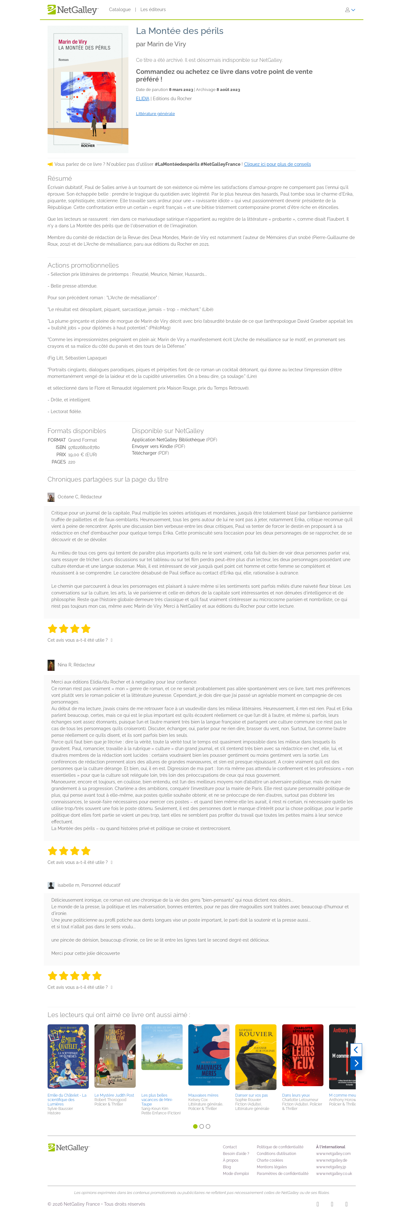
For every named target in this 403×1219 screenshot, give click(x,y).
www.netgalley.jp (331, 1167)
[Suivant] (356, 1063)
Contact (230, 1147)
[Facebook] (332, 1205)
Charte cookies (270, 1160)
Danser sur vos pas (251, 1095)
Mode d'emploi (236, 1173)
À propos (230, 1160)
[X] (346, 1205)
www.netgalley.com (333, 1153)
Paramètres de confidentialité (283, 1173)
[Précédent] (356, 1050)
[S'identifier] (350, 10)
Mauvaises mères (203, 1095)
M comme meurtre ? (347, 1095)
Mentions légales (272, 1167)
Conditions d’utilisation (276, 1153)
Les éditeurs (153, 9)
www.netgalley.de (331, 1160)
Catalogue (120, 9)
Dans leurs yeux (296, 1095)
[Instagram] (318, 1205)
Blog (227, 1167)
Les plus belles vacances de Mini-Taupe (157, 1099)
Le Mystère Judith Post (114, 1095)
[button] (68, 1057)
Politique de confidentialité (280, 1147)
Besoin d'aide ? (236, 1153)
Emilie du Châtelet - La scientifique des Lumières (67, 1099)
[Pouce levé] (112, 640)
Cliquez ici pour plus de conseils (277, 164)
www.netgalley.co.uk (334, 1173)
